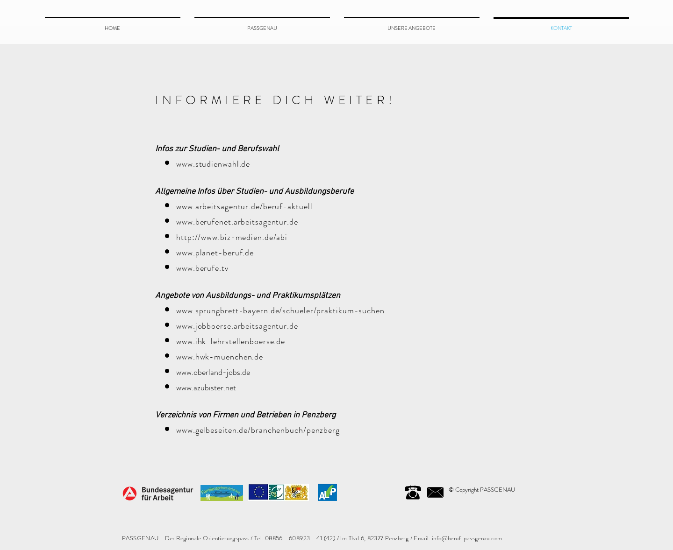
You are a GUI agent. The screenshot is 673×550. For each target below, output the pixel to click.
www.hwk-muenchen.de (219, 357)
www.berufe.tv (202, 268)
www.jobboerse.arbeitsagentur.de (237, 326)
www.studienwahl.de (213, 164)
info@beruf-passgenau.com (467, 538)
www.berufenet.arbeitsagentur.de (237, 222)
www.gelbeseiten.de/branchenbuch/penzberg (258, 430)
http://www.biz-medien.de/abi (231, 237)
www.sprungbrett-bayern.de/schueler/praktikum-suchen (280, 310)
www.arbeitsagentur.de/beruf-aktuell (244, 206)
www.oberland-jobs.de (213, 372)
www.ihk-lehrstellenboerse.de (230, 341)
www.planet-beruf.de (215, 253)
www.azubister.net (206, 387)
